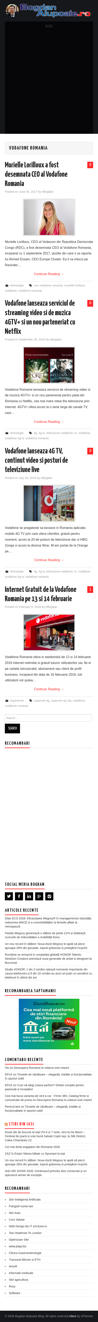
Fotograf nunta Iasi (21, 1206)
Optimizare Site (19, 1239)
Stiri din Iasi (21, 1124)
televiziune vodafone (59, 433)
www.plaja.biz (17, 1246)
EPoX (8, 1074)
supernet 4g (41, 700)
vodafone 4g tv (14, 438)
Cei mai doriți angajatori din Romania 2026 (32, 1147)
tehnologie (17, 285)
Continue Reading (49, 274)
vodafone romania (30, 290)
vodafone (11, 290)
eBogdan (48, 191)
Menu (49, 26)
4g (35, 433)
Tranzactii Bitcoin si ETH (24, 1259)
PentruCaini (12, 1106)
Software (14, 1293)
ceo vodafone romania (48, 285)
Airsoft (13, 1266)
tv (76, 433)
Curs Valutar (17, 1219)
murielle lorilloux (74, 285)
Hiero (72, 1316)
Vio (7, 1067)
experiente (17, 700)
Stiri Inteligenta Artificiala (25, 1199)
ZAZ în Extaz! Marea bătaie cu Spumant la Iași (35, 1153)
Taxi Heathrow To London (25, 1233)
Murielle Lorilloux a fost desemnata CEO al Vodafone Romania (36, 175)
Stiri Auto (15, 1213)
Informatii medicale (21, 1273)
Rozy (12, 1286)
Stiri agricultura (18, 1279)
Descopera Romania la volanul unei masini (41, 1067)
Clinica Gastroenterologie (25, 1253)
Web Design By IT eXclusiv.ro (28, 1226)
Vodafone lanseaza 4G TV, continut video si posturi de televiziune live (36, 461)
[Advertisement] (49, 83)
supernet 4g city (61, 700)
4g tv (42, 433)
